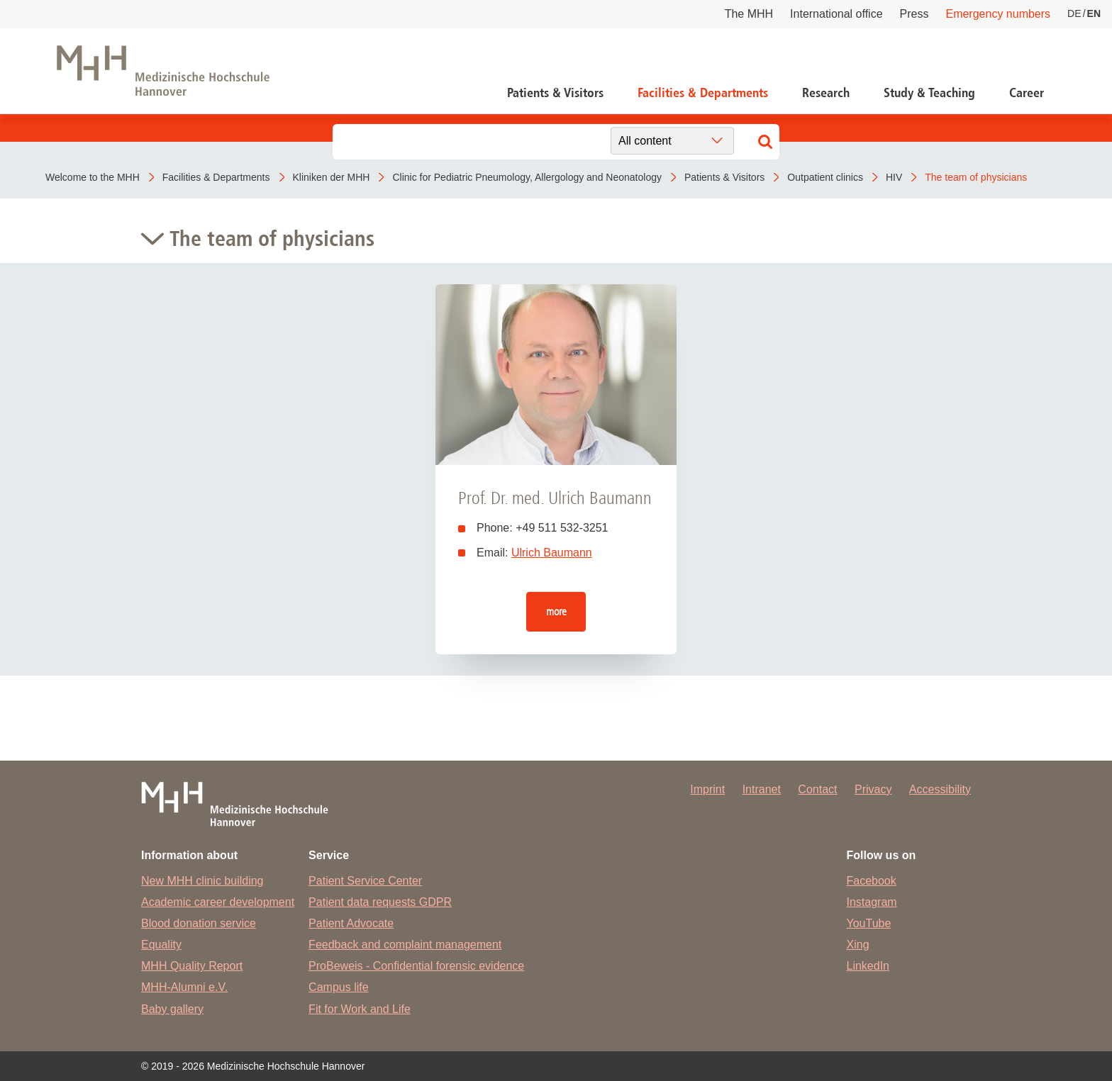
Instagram (872, 902)
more (556, 611)
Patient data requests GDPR (380, 902)
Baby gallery (172, 1009)
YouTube (869, 923)
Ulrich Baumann (551, 553)
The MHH (749, 14)
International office (836, 14)
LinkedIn (868, 966)
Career (1026, 93)
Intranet (762, 789)
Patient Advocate (351, 923)
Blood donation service (198, 923)
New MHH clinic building (202, 881)
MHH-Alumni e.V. (184, 987)
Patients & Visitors (555, 93)
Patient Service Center (365, 881)
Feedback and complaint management (404, 945)
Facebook (871, 881)
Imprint (707, 789)
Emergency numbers (997, 14)
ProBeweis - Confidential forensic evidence (416, 966)
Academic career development (217, 902)
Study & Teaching (929, 93)
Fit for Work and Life (359, 1009)
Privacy (873, 789)
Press (914, 14)
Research (826, 93)
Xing (858, 945)
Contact (817, 789)
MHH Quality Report (192, 966)
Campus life (338, 987)
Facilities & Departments (703, 93)
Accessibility (940, 789)
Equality (161, 945)
